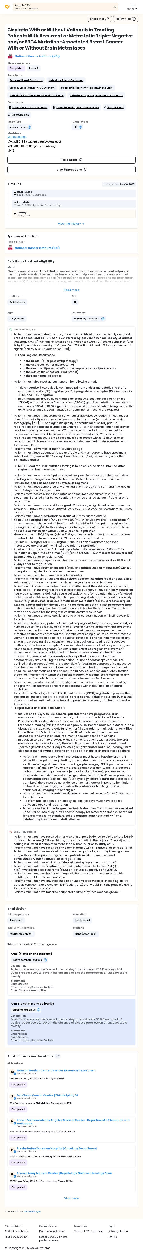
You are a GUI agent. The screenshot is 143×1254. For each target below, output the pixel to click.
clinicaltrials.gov (32, 1211)
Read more (71, 290)
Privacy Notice (118, 1231)
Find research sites (52, 1231)
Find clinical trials (16, 1231)
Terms (112, 1236)
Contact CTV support (88, 1231)
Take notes (72, 160)
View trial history (71, 224)
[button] (26, 80)
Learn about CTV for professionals (53, 1238)
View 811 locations (72, 170)
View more (71, 1198)
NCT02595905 (17, 137)
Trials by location (16, 1236)
